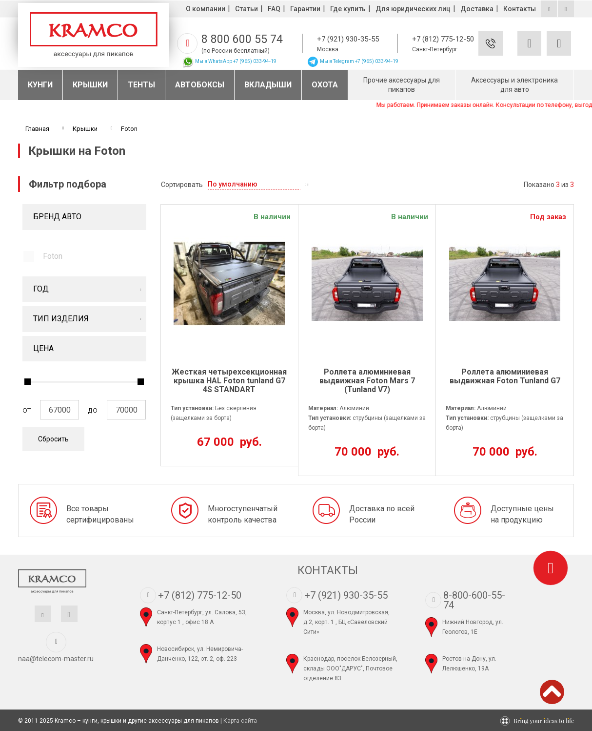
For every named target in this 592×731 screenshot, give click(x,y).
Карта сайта (240, 720)
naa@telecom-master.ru (56, 659)
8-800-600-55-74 (474, 600)
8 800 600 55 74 (242, 39)
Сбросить (53, 439)
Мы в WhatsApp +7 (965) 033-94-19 (229, 61)
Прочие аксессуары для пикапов (401, 84)
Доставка (476, 9)
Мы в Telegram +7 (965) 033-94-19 (352, 61)
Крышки (90, 84)
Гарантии (305, 9)
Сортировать (182, 184)
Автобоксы (199, 84)
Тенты (141, 84)
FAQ (274, 9)
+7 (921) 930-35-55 (348, 39)
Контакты (519, 9)
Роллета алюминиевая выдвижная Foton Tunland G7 (505, 376)
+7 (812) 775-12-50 (443, 39)
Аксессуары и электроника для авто (514, 84)
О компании (205, 9)
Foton (52, 256)
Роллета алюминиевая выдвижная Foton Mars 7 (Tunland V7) (367, 381)
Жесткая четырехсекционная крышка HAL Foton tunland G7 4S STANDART (229, 381)
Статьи (246, 9)
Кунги (40, 84)
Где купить (348, 9)
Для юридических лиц (413, 9)
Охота (325, 84)
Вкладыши (268, 84)
